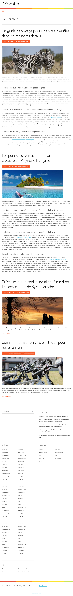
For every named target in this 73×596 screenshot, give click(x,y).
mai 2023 (4, 501)
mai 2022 (4, 520)
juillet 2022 (4, 517)
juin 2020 (4, 554)
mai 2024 (4, 483)
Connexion (4, 569)
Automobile (58, 449)
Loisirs (56, 455)
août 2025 (4, 461)
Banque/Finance (43, 452)
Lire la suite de (7, 333)
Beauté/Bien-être (29, 353)
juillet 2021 (4, 535)
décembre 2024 (6, 473)
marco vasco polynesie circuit (23, 237)
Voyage (27, 41)
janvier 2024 (5, 489)
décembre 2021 (22, 526)
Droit (40, 455)
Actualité (26, 292)
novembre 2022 (6, 510)
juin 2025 (4, 464)
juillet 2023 (4, 498)
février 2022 (21, 523)
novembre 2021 (6, 529)
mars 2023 (4, 504)
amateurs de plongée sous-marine (57, 259)
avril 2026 (4, 449)
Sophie (11, 41)
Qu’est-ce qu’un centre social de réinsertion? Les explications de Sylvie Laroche (36, 284)
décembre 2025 (6, 455)
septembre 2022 (6, 514)
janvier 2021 (5, 544)
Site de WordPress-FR (24, 572)
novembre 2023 (6, 492)
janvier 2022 (5, 526)
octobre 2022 (21, 510)
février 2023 (21, 504)
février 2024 (21, 486)
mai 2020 (20, 554)
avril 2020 (4, 557)
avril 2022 (20, 520)
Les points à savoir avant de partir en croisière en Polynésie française (30, 158)
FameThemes (43, 586)
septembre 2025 (22, 458)
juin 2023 (20, 498)
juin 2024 (20, 480)
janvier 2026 (21, 452)
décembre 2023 (22, 489)
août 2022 (20, 514)
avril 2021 (20, 538)
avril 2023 (20, 501)
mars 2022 (4, 523)
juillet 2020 (21, 551)
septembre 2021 (6, 532)
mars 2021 (4, 541)
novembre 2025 (22, 455)
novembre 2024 (22, 473)
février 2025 (5, 470)
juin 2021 (20, 535)
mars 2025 (21, 467)
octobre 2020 (21, 547)
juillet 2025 (21, 461)
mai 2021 (4, 538)
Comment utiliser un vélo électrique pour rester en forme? (33, 344)
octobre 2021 (21, 529)
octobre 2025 (5, 458)
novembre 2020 (6, 547)
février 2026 (5, 452)
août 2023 (20, 495)
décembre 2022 (22, 507)
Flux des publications (23, 569)
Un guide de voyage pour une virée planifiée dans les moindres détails (36, 33)
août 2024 (20, 477)
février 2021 (21, 541)
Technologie (58, 458)
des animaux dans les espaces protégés (23, 139)
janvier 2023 (5, 507)
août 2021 (20, 532)
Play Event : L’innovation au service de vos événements (54, 416)
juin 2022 (20, 517)
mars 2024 (4, 486)
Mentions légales (36, 593)
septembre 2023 (6, 495)
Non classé (41, 458)
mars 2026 (21, 449)
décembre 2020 (22, 544)
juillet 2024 (4, 480)
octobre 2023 (21, 492)
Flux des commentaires (8, 572)
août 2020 (4, 551)
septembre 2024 (6, 477)
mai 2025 (20, 464)
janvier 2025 (21, 470)
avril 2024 (20, 483)
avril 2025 (4, 467)
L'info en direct (11, 3)
